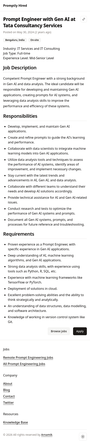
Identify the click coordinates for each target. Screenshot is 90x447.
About (7, 383)
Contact (9, 396)
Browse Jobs (59, 331)
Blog (6, 390)
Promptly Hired (15, 5)
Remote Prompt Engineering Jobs (28, 357)
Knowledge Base (15, 422)
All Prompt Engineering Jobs (24, 364)
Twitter (8, 402)
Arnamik (46, 435)
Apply (80, 331)
